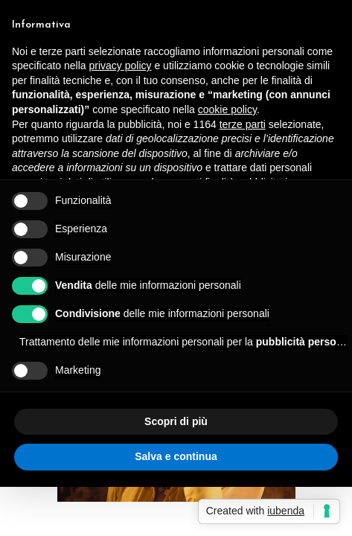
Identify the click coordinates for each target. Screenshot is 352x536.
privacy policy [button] (120, 65)
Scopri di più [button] (176, 421)
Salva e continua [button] (176, 456)
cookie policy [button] (227, 109)
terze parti (243, 124)
